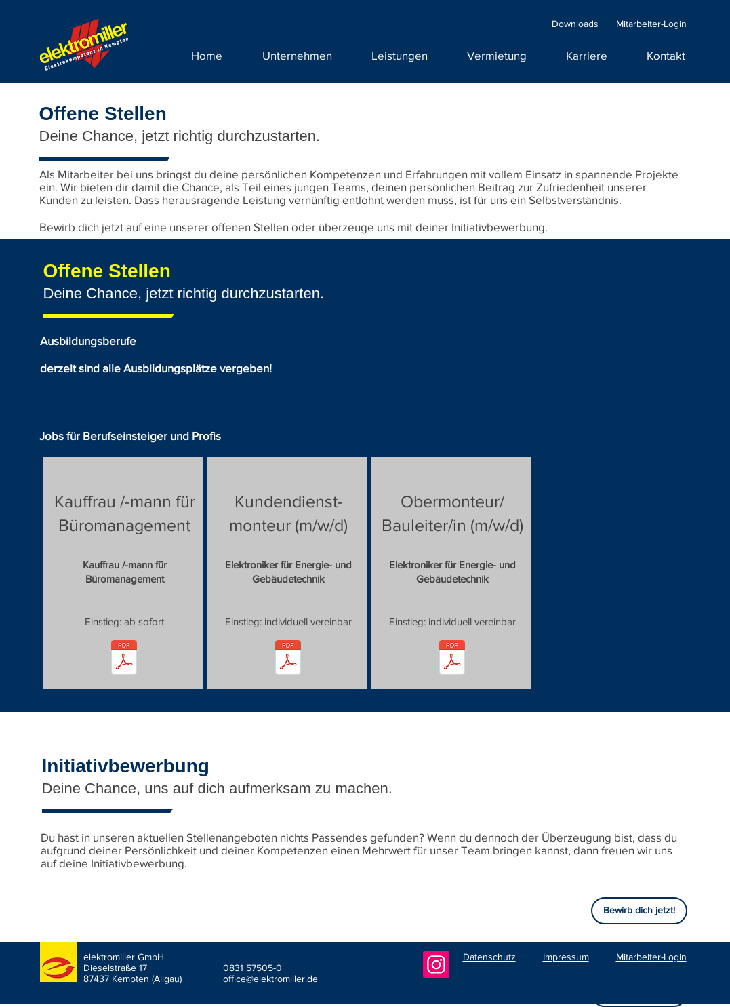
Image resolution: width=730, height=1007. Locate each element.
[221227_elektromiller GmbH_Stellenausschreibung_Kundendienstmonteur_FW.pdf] (288, 659)
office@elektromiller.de (270, 978)
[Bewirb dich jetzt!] (639, 910)
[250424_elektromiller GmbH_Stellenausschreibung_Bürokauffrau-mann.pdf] (124, 659)
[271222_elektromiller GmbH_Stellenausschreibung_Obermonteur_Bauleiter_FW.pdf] (452, 659)
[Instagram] (436, 964)
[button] (586, 56)
